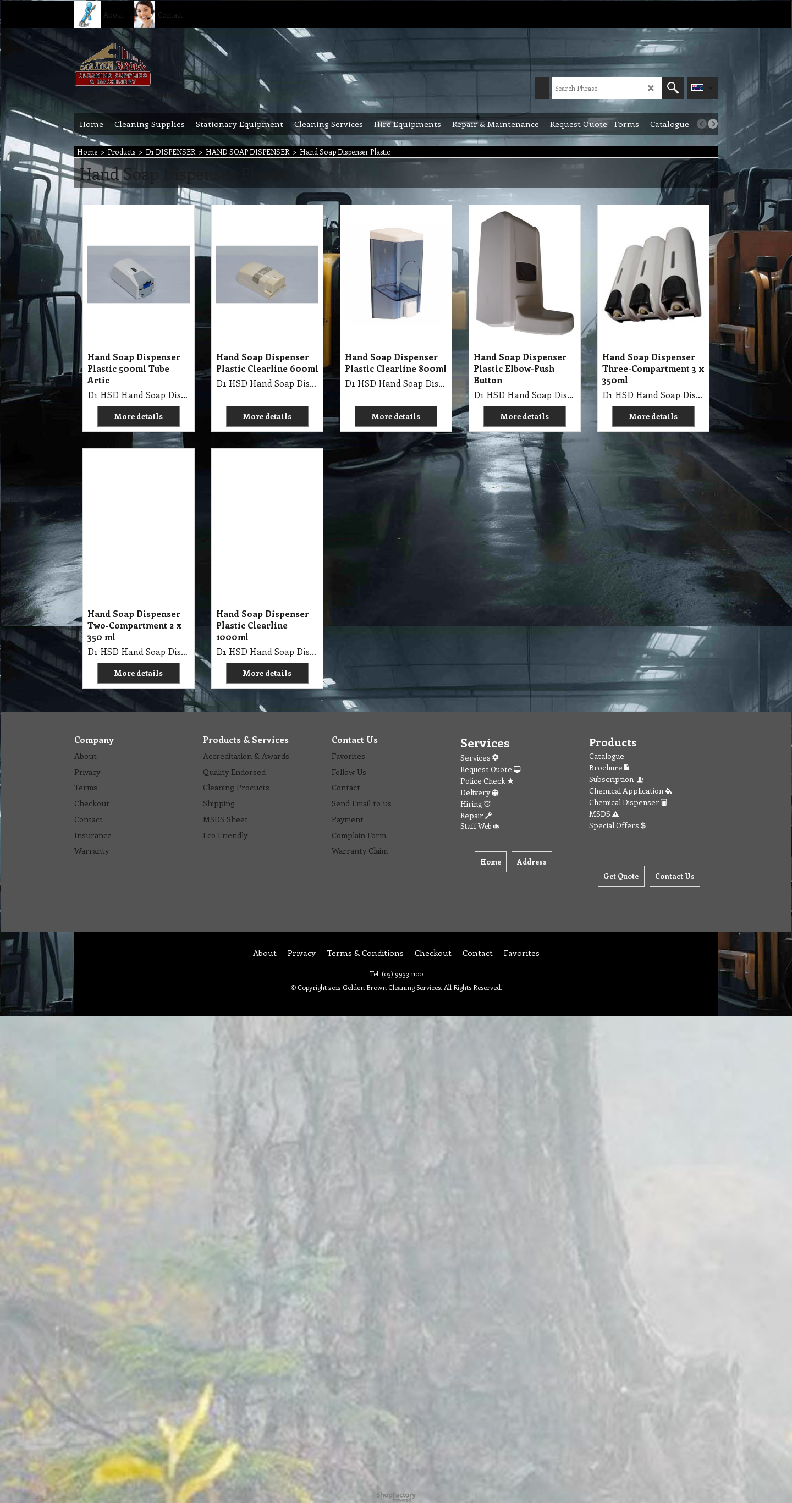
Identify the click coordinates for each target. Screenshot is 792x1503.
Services (479, 757)
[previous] (702, 124)
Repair (476, 815)
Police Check (487, 780)
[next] (713, 124)
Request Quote (490, 769)
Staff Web (479, 825)
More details (138, 416)
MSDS (604, 813)
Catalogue (606, 756)
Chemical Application (630, 790)
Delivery (479, 792)
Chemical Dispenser (628, 802)
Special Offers (617, 825)
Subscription (617, 779)
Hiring (475, 804)
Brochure (609, 767)
